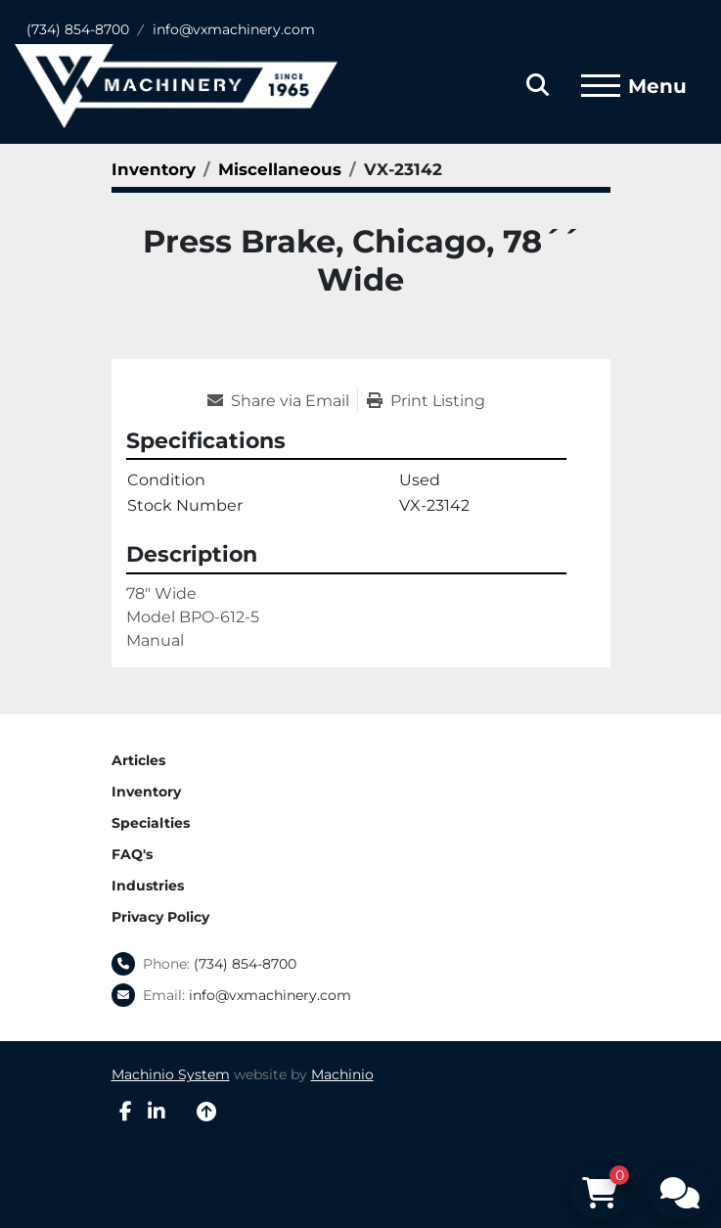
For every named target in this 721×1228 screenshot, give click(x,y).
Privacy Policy (160, 917)
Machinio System (171, 1074)
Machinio (342, 1074)
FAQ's (132, 854)
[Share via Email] (282, 401)
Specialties (151, 823)
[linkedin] (156, 1111)
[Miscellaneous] (279, 169)
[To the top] (206, 1111)
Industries (148, 885)
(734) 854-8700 (77, 29)
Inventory (146, 791)
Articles (138, 760)
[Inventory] (154, 169)
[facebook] (126, 1111)
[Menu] (600, 86)
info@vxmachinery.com (234, 29)
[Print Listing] (426, 401)
